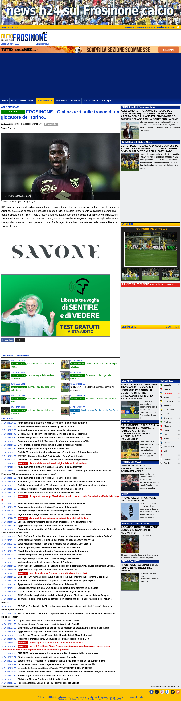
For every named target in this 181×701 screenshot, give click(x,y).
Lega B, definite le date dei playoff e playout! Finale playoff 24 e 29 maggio (54, 591)
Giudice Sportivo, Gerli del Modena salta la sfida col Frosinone (49, 547)
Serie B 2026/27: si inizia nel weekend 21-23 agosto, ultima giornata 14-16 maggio (58, 588)
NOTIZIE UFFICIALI (131, 462)
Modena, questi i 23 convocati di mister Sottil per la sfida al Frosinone (52, 434)
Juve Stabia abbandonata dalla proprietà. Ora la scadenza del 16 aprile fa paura (57, 580)
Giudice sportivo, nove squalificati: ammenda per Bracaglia (47, 657)
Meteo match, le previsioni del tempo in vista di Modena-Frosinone (51, 445)
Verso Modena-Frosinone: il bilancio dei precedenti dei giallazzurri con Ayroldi (56, 540)
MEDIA (125, 494)
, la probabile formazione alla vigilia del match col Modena (52, 463)
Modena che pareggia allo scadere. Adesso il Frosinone (45, 562)
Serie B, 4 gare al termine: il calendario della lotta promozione (48, 675)
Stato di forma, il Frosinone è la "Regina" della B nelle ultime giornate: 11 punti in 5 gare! (62, 661)
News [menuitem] (14, 100)
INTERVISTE (128, 421)
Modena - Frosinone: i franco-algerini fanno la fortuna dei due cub (50, 489)
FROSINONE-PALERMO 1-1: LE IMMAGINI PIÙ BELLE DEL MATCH (139, 567)
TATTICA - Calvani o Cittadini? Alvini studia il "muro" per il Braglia (50, 456)
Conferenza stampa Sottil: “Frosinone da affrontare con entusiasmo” (52, 441)
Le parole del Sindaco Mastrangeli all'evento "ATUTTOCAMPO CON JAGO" (55, 664)
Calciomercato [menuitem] (45, 100)
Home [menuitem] (5, 100)
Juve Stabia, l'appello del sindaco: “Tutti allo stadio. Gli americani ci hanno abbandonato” (62, 481)
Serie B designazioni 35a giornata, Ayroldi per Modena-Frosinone (50, 555)
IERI (177, 327)
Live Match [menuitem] (61, 100)
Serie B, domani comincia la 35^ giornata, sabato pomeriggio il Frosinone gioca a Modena (62, 485)
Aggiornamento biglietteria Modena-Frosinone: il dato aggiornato (50, 467)
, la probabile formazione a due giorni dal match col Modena (53, 518)
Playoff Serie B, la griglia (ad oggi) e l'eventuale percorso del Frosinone (53, 551)
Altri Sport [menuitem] (107, 100)
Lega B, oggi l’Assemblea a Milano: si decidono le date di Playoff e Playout (55, 635)
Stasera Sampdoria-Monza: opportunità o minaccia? (43, 448)
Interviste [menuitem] (75, 100)
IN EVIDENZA (128, 142)
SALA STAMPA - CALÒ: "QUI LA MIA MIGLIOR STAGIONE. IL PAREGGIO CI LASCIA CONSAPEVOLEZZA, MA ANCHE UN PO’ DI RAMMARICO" (140, 432)
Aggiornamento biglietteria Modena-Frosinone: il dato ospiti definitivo (52, 423)
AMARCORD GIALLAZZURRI (136, 523)
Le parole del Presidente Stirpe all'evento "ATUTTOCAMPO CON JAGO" (53, 668)
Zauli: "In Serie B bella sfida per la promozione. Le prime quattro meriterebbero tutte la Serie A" (65, 536)
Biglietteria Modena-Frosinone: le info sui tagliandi (43, 679)
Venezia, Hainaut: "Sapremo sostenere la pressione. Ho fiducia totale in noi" (55, 522)
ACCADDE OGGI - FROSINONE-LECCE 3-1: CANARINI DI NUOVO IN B (140, 530)
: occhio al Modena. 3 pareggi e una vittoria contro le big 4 (52, 573)
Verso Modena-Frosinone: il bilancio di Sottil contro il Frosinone (49, 492)
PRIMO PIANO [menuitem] (27, 100)
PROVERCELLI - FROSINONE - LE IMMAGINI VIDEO (139, 499)
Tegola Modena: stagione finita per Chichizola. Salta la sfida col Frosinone (54, 514)
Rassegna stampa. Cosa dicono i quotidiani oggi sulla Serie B (48, 511)
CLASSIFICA (166, 381)
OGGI (168, 327)
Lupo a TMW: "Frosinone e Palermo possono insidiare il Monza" (49, 620)
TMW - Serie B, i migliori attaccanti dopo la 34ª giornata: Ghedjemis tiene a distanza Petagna (63, 595)
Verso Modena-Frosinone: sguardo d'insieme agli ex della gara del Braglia (54, 544)
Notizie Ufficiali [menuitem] (90, 100)
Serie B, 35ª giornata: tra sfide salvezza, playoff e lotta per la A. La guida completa (58, 452)
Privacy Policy (173, 687)
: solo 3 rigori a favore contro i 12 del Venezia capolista (50, 642)
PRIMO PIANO (129, 107)
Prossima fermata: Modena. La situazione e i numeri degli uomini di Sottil (54, 639)
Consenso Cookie (158, 687)
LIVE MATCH (128, 381)
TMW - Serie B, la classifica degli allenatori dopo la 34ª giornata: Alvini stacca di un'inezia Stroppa (66, 566)
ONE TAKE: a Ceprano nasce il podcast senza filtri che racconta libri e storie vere (58, 653)
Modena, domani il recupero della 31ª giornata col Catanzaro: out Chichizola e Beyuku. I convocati (66, 672)
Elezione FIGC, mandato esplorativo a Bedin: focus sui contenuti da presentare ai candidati (63, 577)
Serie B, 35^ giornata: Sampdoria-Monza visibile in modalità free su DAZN (54, 437)
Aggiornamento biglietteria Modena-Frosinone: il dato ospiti (47, 478)
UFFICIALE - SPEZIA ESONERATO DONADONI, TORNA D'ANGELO (136, 468)
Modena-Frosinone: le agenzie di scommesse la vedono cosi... (48, 430)
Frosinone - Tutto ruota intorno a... (93, 398)
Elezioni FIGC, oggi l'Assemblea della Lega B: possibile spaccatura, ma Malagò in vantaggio (63, 628)
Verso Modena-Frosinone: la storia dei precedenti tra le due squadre (51, 503)
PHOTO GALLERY (131, 561)
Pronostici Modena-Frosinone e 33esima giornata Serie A (46, 426)
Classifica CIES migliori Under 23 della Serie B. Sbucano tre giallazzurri (53, 459)
